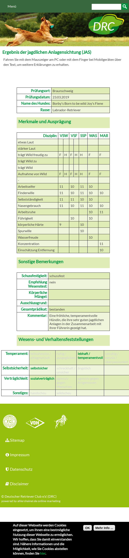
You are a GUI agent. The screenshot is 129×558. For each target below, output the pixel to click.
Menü (12, 6)
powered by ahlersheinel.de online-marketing (30, 501)
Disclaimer (17, 483)
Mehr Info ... (104, 531)
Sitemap (14, 440)
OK (87, 531)
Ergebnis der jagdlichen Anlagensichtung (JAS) (46, 52)
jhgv (59, 422)
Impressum (17, 454)
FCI (13, 422)
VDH (36, 422)
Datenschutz (19, 469)
